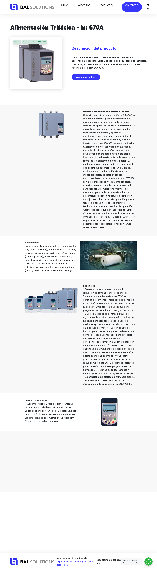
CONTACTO (131, 5)
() (148, 7)
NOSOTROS (83, 5)
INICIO (64, 5)
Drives (17, 42)
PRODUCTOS (106, 5)
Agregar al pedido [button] (85, 77)
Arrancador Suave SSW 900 (34, 42)
